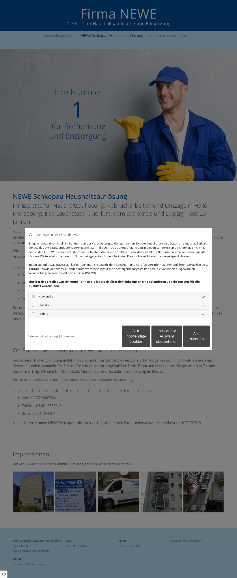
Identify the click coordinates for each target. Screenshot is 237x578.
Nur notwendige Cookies (105, 336)
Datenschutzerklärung (43, 336)
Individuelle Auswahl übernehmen (147, 336)
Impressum (68, 336)
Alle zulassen (189, 336)
